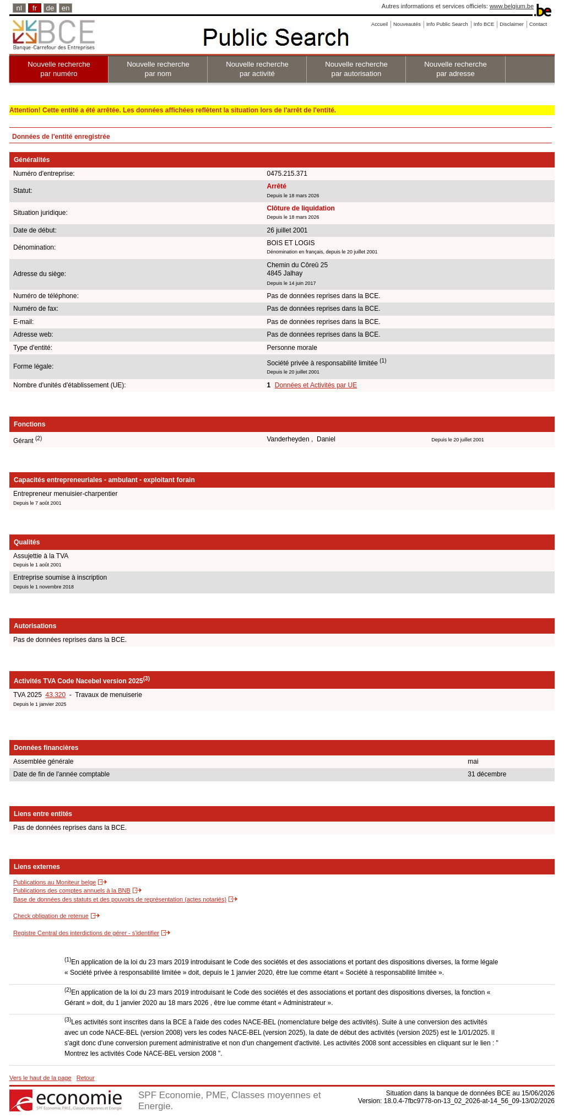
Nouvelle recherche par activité (257, 69)
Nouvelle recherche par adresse (455, 69)
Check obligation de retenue (51, 915)
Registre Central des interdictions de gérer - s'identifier (86, 933)
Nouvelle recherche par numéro (59, 69)
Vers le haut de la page (40, 1077)
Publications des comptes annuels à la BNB (72, 890)
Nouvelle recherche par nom (158, 69)
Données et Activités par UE (316, 385)
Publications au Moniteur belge (54, 882)
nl (19, 8)
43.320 (55, 695)
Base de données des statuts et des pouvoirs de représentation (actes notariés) (119, 899)
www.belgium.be (512, 6)
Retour (86, 1077)
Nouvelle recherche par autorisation (356, 69)
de (50, 8)
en (66, 8)
